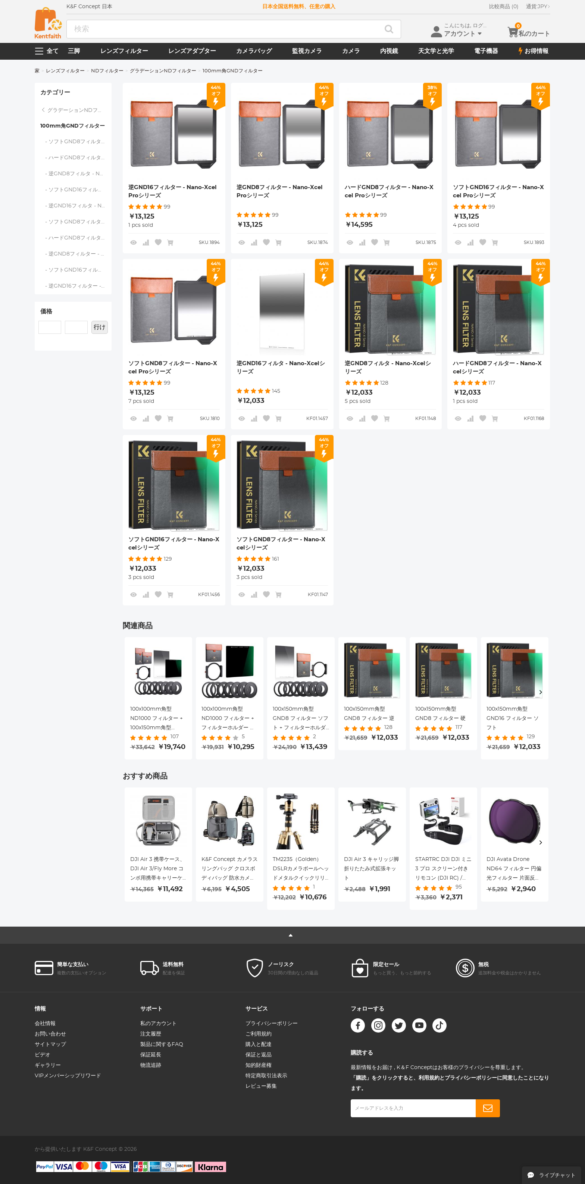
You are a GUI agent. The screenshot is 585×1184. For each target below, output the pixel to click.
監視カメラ (307, 51)
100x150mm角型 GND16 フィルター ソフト (513, 718)
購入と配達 (258, 1044)
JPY (538, 7)
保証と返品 (258, 1055)
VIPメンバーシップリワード (68, 1075)
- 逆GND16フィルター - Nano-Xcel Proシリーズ (76, 286)
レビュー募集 (261, 1086)
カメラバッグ (254, 51)
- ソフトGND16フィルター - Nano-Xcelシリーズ (76, 189)
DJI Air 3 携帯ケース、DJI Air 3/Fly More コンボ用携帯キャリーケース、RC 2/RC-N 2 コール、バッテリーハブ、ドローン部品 (157, 870)
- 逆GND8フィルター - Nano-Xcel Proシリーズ (76, 254)
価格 (46, 311)
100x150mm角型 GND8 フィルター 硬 (440, 714)
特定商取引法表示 (266, 1075)
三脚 (74, 51)
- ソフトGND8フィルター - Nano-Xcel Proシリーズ (76, 222)
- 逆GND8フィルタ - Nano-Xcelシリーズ (76, 173)
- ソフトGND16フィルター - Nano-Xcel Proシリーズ (76, 270)
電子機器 (486, 51)
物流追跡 (150, 1065)
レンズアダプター (192, 51)
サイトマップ (50, 1044)
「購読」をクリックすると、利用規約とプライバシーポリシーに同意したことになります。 (450, 1083)
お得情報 (533, 51)
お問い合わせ (50, 1034)
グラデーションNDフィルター (163, 71)
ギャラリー (48, 1065)
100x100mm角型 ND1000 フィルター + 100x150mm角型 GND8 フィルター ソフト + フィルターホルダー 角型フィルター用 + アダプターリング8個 (158, 720)
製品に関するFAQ (161, 1044)
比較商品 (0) (504, 6)
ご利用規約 (258, 1034)
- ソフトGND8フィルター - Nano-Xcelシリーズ (76, 141)
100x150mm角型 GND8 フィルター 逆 (369, 714)
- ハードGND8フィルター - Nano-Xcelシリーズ (76, 157)
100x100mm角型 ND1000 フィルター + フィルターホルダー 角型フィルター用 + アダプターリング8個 (228, 720)
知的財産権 (258, 1065)
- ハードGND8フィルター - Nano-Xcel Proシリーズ (76, 238)
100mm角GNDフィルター (72, 126)
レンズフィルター (124, 51)
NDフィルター (107, 71)
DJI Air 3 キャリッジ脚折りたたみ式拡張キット (371, 869)
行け (100, 327)
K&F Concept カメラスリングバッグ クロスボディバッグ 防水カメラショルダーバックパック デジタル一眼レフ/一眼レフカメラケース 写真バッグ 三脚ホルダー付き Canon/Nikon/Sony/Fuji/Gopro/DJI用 (229, 870)
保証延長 (150, 1055)
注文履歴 (150, 1034)
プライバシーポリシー (271, 1023)
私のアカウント (158, 1023)
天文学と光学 (436, 51)
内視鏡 (389, 51)
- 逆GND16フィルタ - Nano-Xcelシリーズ (76, 206)
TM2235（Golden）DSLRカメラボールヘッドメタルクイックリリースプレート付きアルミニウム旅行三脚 (301, 870)
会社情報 (45, 1023)
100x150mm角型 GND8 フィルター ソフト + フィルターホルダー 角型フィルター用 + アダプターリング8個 (300, 720)
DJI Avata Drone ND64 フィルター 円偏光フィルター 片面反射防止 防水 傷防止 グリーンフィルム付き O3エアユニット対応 (514, 870)
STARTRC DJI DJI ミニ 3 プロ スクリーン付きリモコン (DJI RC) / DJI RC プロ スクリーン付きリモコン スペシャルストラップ (443, 870)
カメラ (351, 51)
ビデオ (42, 1055)
